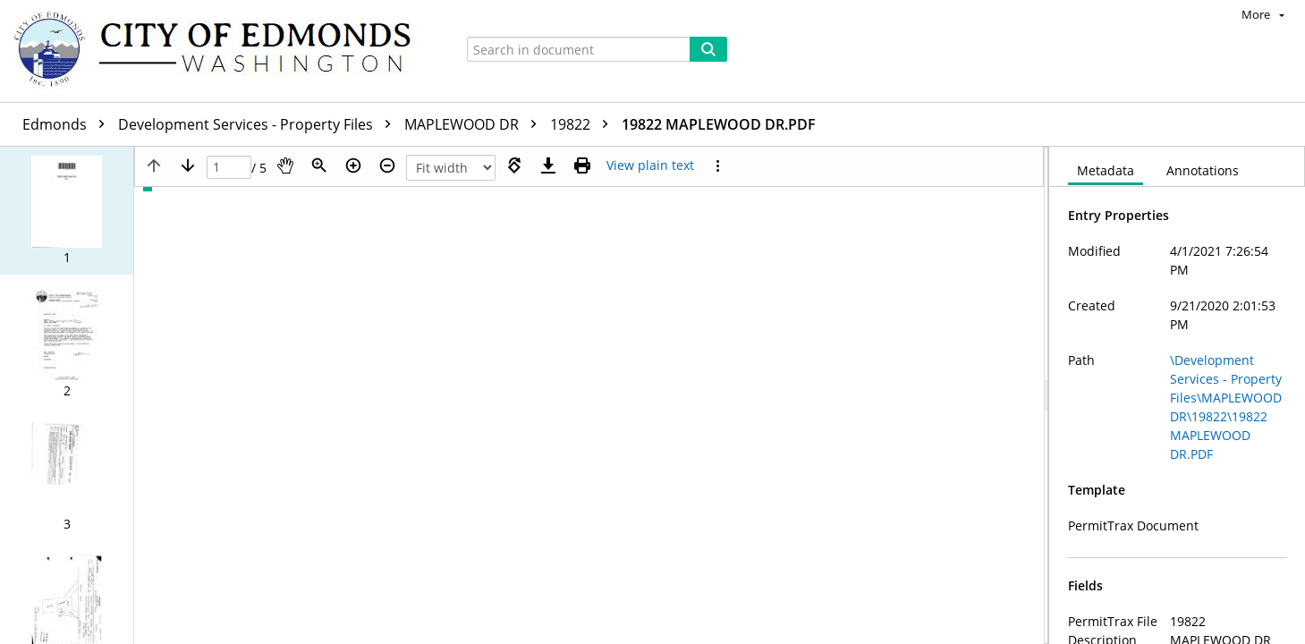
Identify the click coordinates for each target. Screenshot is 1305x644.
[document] (1177, 395)
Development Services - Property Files (259, 124)
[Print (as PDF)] (582, 165)
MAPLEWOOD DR (475, 124)
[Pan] (285, 165)
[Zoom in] (353, 165)
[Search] (708, 49)
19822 (583, 124)
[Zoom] (319, 165)
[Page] (229, 168)
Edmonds (68, 124)
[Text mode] (650, 165)
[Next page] (188, 165)
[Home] (221, 51)
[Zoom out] (387, 165)
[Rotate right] (514, 165)
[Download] (548, 165)
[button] (66, 211)
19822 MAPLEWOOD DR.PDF (719, 124)
